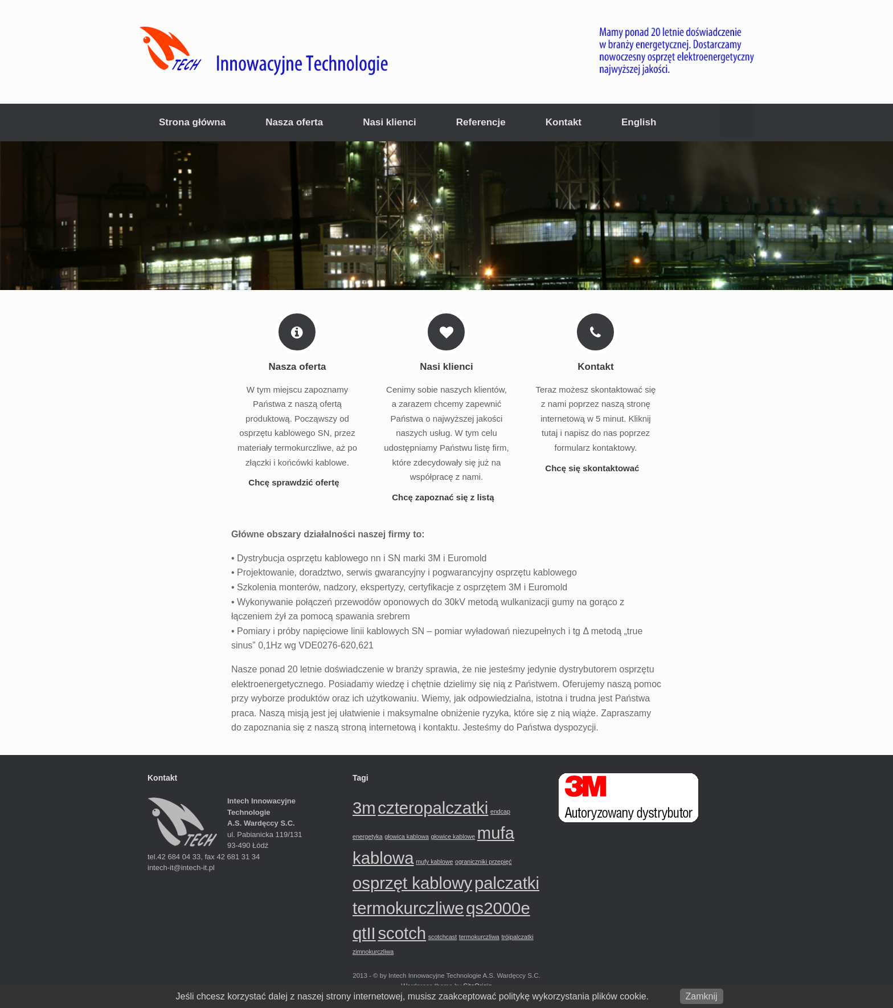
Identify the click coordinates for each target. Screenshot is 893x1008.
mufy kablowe (434, 861)
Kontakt (563, 122)
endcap (500, 811)
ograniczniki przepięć (483, 861)
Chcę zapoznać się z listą (446, 497)
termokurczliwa (479, 936)
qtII (364, 933)
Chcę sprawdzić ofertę (297, 482)
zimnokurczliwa (373, 951)
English (638, 122)
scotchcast (442, 936)
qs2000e (498, 908)
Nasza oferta (294, 122)
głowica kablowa (406, 836)
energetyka (368, 836)
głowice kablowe (453, 836)
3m (364, 807)
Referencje (481, 122)
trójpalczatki (517, 936)
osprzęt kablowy (412, 883)
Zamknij (702, 996)
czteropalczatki (433, 807)
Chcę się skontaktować (595, 468)
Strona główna (192, 122)
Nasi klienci (389, 122)
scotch (402, 933)
